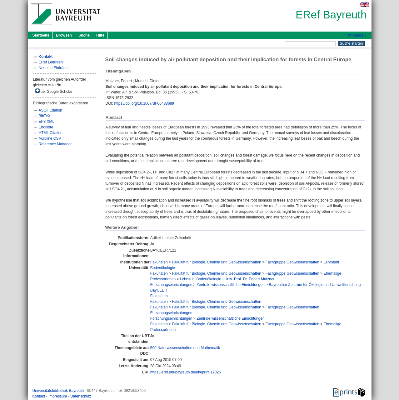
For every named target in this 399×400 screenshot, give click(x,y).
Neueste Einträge (53, 68)
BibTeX (45, 116)
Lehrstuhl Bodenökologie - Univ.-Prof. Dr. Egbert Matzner (227, 279)
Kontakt (39, 396)
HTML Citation (50, 133)
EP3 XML (47, 121)
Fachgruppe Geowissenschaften (292, 262)
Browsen (64, 35)
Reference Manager (55, 144)
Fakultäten (159, 262)
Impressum (58, 396)
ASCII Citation (50, 110)
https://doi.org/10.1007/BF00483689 (144, 103)
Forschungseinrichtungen (171, 284)
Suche (84, 35)
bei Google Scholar (53, 91)
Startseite (41, 35)
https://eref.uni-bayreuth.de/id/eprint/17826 (185, 372)
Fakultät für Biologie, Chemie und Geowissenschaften (216, 262)
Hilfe (100, 35)
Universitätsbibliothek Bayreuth (58, 390)
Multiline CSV (50, 138)
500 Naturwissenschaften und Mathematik (185, 348)
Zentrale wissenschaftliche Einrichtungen (230, 284)
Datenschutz (80, 396)
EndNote (46, 127)
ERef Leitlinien (51, 62)
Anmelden (356, 35)
